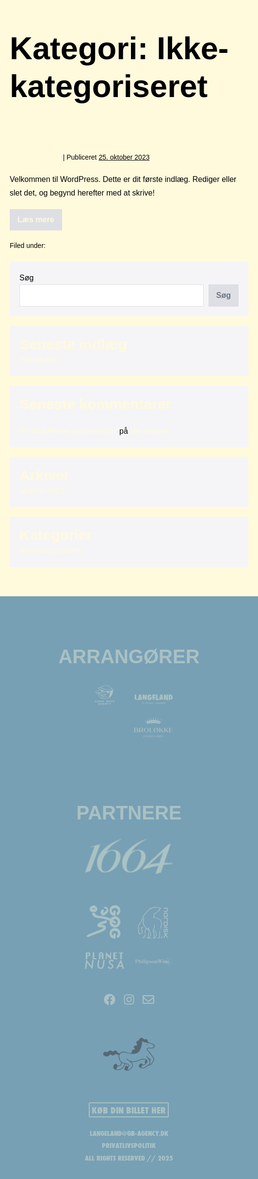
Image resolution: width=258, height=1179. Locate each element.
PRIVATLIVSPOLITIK (129, 1145)
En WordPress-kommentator (68, 431)
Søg (26, 278)
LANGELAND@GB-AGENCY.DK (129, 1133)
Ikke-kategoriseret (74, 245)
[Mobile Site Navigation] (227, 22)
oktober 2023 (41, 491)
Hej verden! (47, 133)
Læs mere (39, 216)
